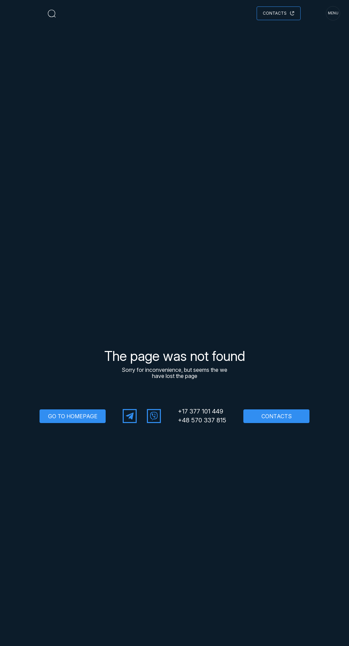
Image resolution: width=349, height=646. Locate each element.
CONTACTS (276, 416)
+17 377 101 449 (200, 411)
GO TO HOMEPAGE (72, 416)
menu (333, 13)
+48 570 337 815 (202, 420)
